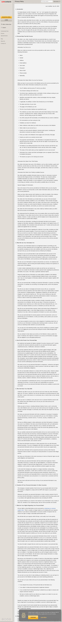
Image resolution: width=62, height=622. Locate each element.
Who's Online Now (6, 24)
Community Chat (4, 31)
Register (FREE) (6, 17)
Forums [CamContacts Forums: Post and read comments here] (2, 33)
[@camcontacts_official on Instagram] (10, 619)
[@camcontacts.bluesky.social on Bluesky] (5, 619)
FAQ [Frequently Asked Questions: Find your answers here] (2, 38)
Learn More (44, 617)
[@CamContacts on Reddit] (8, 619)
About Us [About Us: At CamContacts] (3, 41)
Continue (33, 617)
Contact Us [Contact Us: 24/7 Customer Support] (3, 43)
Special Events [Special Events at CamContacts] (4, 35)
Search (4, 27)
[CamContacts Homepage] (6, 8)
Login (6, 20)
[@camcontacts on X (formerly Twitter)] (3, 619)
